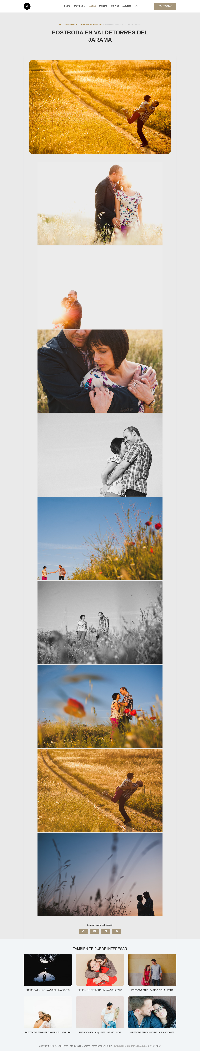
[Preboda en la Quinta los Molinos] (100, 1012)
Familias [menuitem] (103, 6)
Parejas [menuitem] (92, 6)
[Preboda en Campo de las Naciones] (152, 1012)
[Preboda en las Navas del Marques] (48, 970)
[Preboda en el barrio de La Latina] (152, 970)
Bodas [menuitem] (67, 6)
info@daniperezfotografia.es (130, 1046)
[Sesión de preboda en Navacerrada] (100, 970)
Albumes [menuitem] (126, 6)
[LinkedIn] (105, 931)
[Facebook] (83, 931)
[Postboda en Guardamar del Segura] (48, 1012)
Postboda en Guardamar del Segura (48, 1032)
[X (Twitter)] (94, 931)
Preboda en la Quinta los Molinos (100, 1032)
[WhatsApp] (116, 931)
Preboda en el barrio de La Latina (152, 990)
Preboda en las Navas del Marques (48, 990)
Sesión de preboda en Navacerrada (100, 990)
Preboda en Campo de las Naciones (152, 1032)
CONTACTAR (165, 6)
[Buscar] (137, 6)
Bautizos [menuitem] (80, 6)
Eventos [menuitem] (115, 6)
